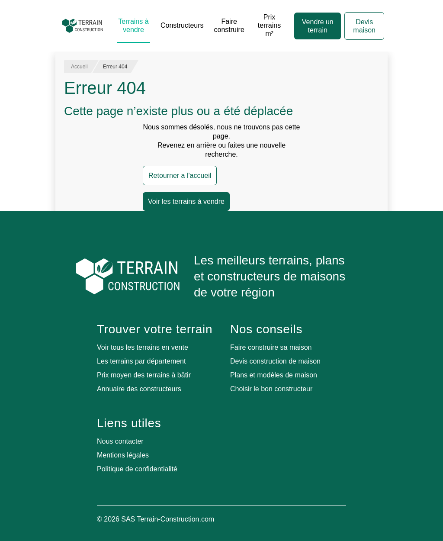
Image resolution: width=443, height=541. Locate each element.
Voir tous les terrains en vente (142, 347)
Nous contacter (120, 441)
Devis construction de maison (275, 361)
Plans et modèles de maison (273, 375)
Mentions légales (123, 455)
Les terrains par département (141, 361)
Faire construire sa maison (271, 347)
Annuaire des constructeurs (139, 389)
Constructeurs (182, 25)
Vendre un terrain (318, 26)
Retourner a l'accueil (179, 175)
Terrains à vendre (133, 25)
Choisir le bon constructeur (271, 389)
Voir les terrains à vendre (186, 201)
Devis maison (364, 26)
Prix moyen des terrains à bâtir (144, 375)
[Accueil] (82, 25)
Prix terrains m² (269, 25)
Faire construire (229, 25)
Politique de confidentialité (137, 469)
